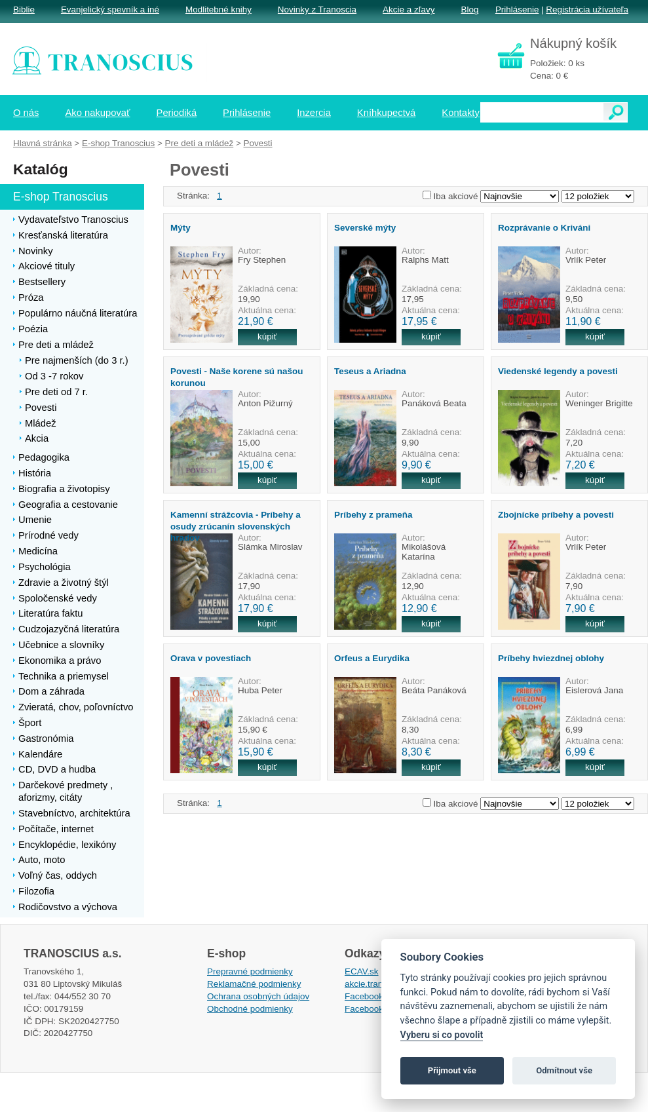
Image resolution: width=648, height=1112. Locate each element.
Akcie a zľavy (408, 9)
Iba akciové (456, 196)
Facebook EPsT (376, 1009)
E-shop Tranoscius (118, 143)
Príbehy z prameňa (373, 515)
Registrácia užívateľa (587, 9)
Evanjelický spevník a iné (110, 9)
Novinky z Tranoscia (317, 9)
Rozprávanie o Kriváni (544, 228)
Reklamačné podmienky (254, 984)
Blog (469, 9)
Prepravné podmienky (250, 971)
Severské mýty (365, 228)
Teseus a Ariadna (370, 371)
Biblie (24, 9)
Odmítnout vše (564, 1070)
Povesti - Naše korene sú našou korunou (236, 376)
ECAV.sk (362, 971)
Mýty (180, 228)
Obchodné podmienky (250, 1009)
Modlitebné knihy (218, 9)
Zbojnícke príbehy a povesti (556, 515)
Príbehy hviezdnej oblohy (551, 658)
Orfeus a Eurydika (372, 658)
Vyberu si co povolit (442, 1035)
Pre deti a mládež (199, 143)
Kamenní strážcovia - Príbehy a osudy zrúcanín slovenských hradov (235, 526)
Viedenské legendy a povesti (558, 371)
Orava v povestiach (210, 658)
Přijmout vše (452, 1070)
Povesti (258, 143)
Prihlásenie (517, 9)
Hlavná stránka (42, 143)
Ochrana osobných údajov (258, 996)
